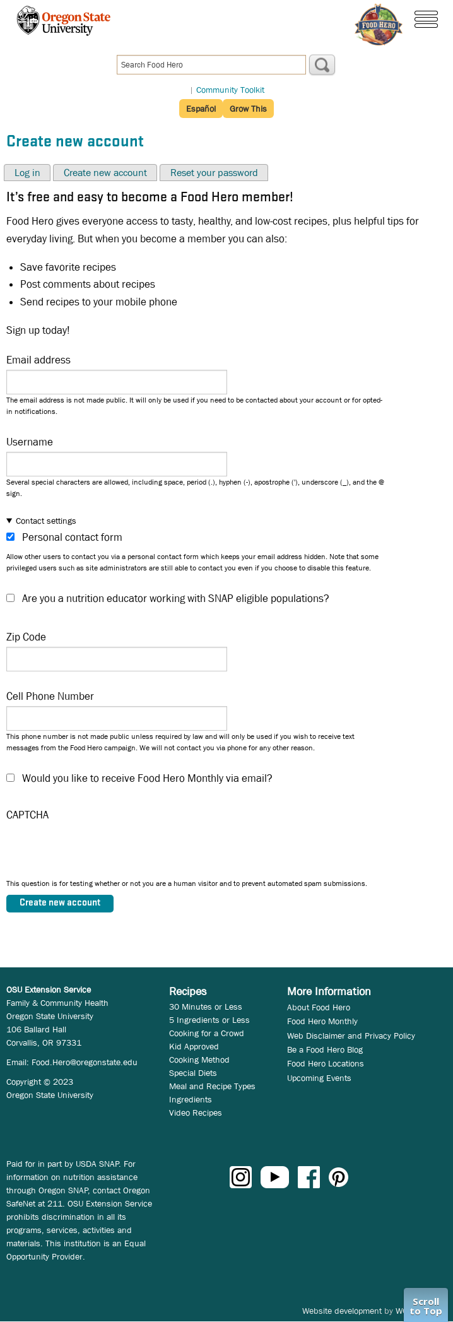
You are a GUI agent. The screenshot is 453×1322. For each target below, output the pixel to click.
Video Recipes (195, 1112)
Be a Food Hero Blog (325, 1049)
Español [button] (201, 108)
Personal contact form (72, 537)
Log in (27, 172)
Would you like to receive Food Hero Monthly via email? (147, 778)
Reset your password (214, 172)
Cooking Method (199, 1059)
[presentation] (102, 853)
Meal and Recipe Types (212, 1086)
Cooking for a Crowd (206, 1033)
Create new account (105, 172)
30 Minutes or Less (205, 1006)
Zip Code (26, 637)
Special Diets (193, 1072)
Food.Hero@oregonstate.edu (85, 1062)
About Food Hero (318, 1007)
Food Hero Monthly (322, 1021)
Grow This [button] (248, 108)
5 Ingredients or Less (209, 1019)
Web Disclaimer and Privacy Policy (351, 1035)
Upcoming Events (319, 1077)
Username (29, 442)
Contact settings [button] (46, 520)
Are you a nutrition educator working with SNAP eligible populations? (175, 598)
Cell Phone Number (50, 696)
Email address (38, 360)
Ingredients (190, 1099)
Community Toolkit (230, 89)
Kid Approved (194, 1046)
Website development (342, 1310)
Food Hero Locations (325, 1063)
